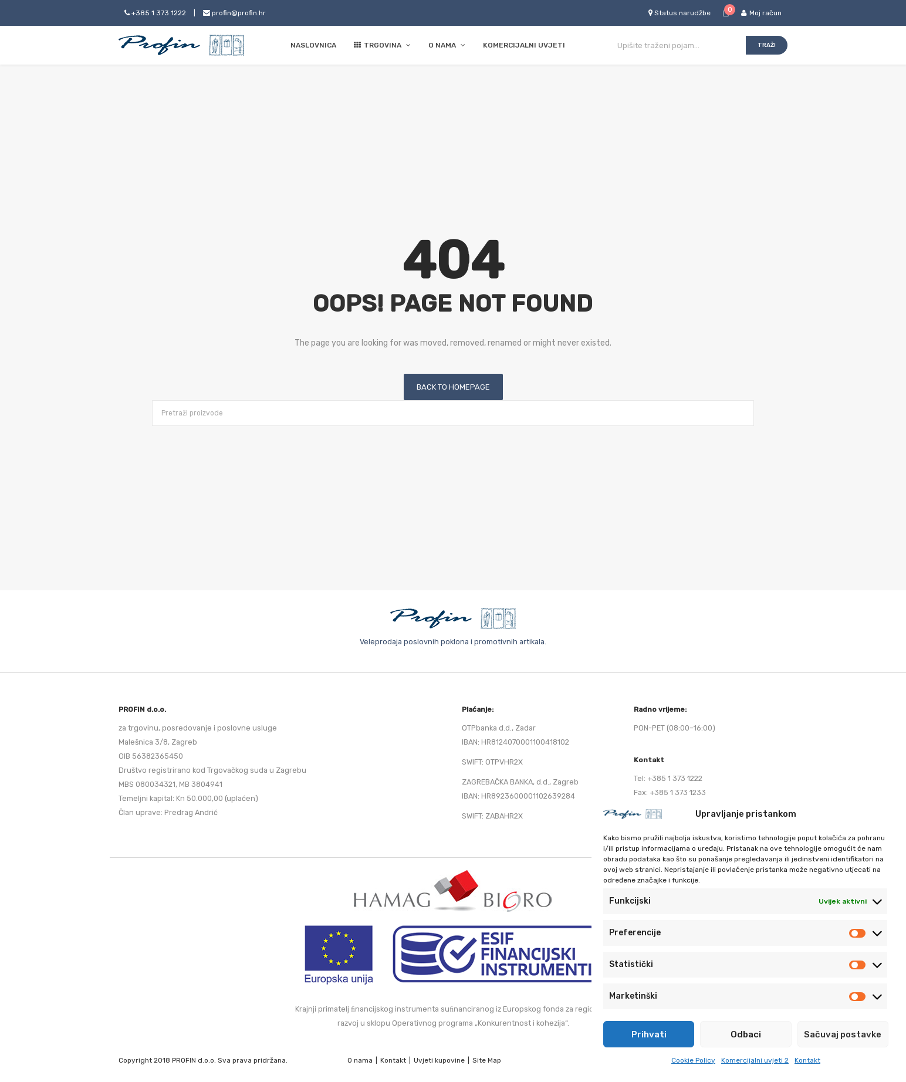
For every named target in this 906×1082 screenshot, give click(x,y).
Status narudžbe (679, 13)
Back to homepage (453, 387)
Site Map (486, 1060)
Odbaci (746, 1034)
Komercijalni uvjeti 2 (755, 1060)
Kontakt (807, 1060)
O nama (360, 1060)
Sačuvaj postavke (842, 1034)
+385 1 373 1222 (155, 13)
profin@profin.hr (234, 13)
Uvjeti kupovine (439, 1060)
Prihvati (649, 1034)
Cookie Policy (693, 1060)
